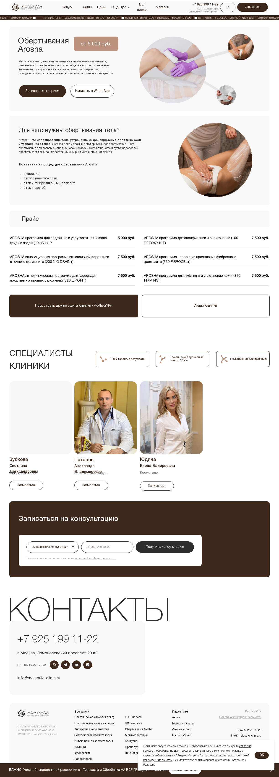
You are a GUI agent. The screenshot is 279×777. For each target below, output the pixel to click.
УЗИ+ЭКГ (80, 747)
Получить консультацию (165, 546)
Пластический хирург (91, 473)
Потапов (84, 460)
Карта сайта (253, 711)
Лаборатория (83, 759)
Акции (176, 717)
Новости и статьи (183, 723)
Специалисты (181, 729)
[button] (185, 770)
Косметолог (149, 472)
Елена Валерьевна (157, 466)
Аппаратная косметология (91, 729)
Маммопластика (136, 735)
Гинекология (133, 753)
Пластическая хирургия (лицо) (94, 723)
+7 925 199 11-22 (57, 639)
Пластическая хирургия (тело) (94, 717)
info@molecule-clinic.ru (38, 678)
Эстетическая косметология (93, 735)
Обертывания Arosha (138, 729)
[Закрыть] (271, 770)
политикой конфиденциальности (95, 558)
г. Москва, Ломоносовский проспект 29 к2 (57, 653)
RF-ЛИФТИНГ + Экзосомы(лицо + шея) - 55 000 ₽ (87, 17)
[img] (105, 417)
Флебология (82, 753)
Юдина (148, 460)
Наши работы (181, 735)
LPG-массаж (133, 717)
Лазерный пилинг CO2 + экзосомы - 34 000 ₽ (165, 17)
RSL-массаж (133, 723)
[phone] (107, 547)
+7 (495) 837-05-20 (248, 730)
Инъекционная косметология (93, 741)
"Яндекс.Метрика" (188, 755)
